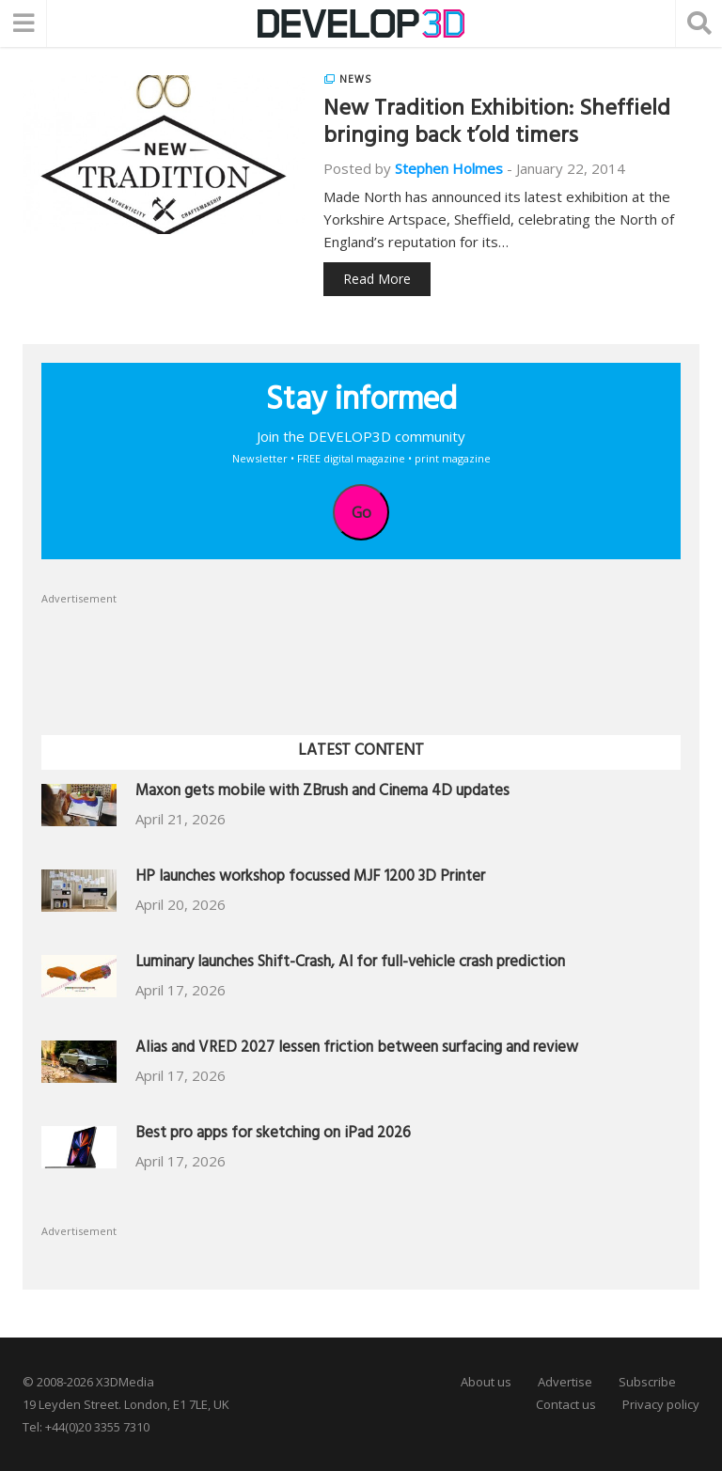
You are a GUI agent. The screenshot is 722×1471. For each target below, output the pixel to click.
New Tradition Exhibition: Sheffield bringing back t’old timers (496, 124)
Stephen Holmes (449, 168)
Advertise (565, 1381)
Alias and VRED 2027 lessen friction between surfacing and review (356, 1049)
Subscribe (647, 1381)
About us (486, 1381)
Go (361, 512)
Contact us (566, 1404)
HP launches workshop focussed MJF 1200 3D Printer (310, 878)
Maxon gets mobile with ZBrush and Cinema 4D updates (322, 792)
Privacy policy (660, 1404)
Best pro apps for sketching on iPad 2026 (273, 1135)
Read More (377, 279)
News (355, 79)
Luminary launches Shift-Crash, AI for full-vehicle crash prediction (350, 963)
